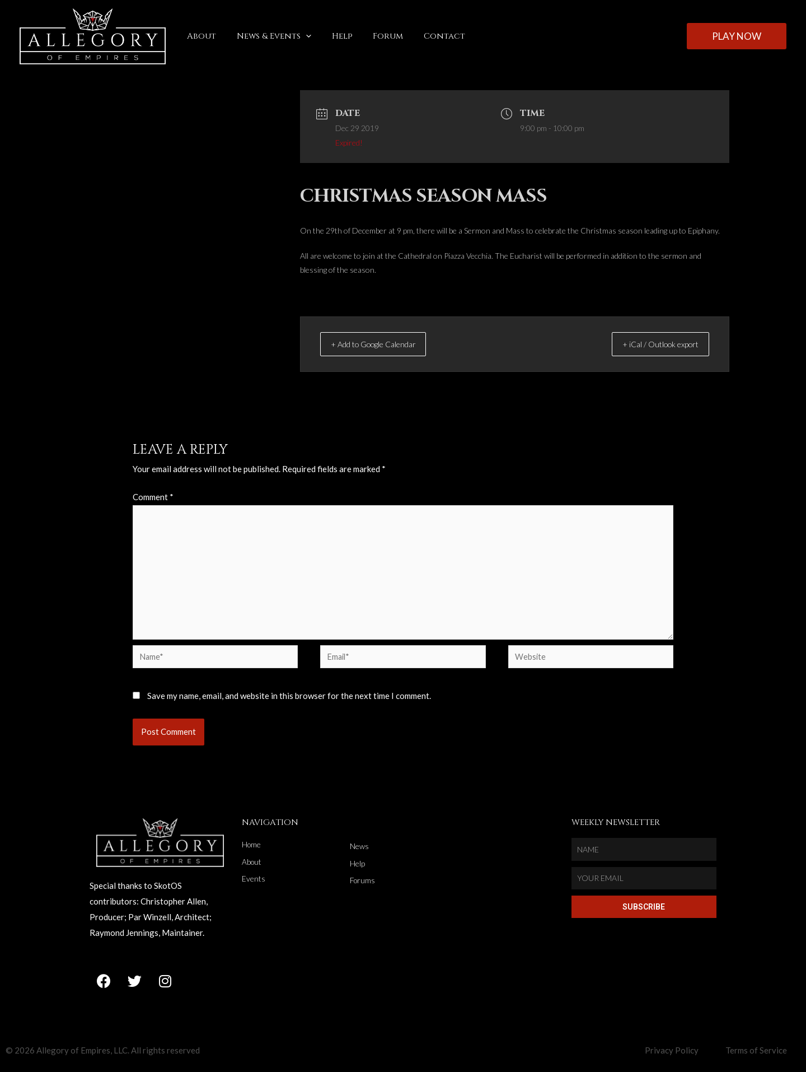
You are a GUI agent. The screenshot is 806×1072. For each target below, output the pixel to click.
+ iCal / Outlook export (651, 344)
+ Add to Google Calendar (385, 344)
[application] (300, 36)
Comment (153, 497)
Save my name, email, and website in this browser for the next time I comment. (289, 701)
